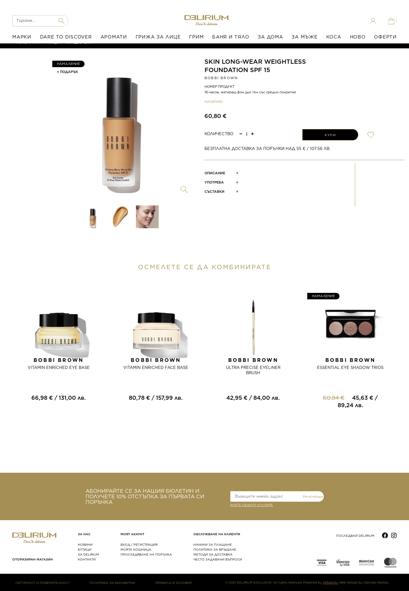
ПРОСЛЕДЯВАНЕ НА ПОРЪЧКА (146, 554)
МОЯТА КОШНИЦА (136, 549)
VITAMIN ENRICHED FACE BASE (155, 367)
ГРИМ (196, 37)
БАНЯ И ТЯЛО (230, 37)
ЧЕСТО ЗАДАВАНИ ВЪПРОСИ (217, 559)
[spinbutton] (246, 133)
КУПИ (330, 135)
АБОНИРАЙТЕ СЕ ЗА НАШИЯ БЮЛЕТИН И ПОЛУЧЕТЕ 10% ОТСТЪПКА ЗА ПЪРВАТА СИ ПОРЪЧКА (144, 496)
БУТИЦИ (84, 549)
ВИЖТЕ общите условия (251, 505)
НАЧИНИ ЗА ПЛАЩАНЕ (212, 544)
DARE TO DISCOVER (66, 37)
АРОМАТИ (114, 37)
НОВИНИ (85, 544)
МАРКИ (21, 37)
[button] (252, 133)
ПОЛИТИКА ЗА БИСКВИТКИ (112, 583)
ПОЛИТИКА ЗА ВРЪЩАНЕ (214, 549)
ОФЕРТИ (385, 37)
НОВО (358, 37)
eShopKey (330, 582)
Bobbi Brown (221, 78)
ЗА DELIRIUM (88, 554)
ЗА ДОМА (270, 37)
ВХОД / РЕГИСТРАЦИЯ (139, 544)
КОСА (333, 37)
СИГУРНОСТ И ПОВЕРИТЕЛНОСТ (42, 583)
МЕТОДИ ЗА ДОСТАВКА (212, 554)
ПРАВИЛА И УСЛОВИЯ (173, 583)
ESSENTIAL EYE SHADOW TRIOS (350, 367)
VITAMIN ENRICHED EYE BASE (59, 367)
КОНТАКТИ (87, 559)
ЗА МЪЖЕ (304, 37)
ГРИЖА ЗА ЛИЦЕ (158, 37)
